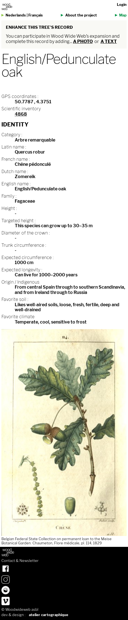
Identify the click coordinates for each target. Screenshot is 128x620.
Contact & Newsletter (20, 561)
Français (35, 15)
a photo (83, 41)
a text (109, 41)
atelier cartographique (48, 615)
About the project (81, 15)
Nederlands (16, 15)
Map (123, 15)
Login (122, 5)
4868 (21, 114)
